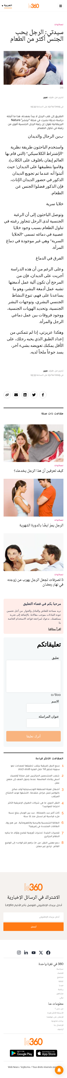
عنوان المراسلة (49, 716)
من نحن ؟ (59, 1008)
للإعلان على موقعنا (55, 1017)
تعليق (55, 658)
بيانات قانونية (57, 1021)
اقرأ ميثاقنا (54, 629)
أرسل (33, 926)
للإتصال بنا (58, 1025)
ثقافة (61, 981)
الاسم (55, 701)
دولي (61, 997)
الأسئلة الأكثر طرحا (55, 1013)
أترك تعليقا (33, 736)
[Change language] (8, 6)
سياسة (60, 969)
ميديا (61, 985)
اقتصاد (60, 973)
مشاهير (60, 993)
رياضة (60, 989)
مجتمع (60, 977)
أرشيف (60, 1029)
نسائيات (58, 24)
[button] (59, 1070)
